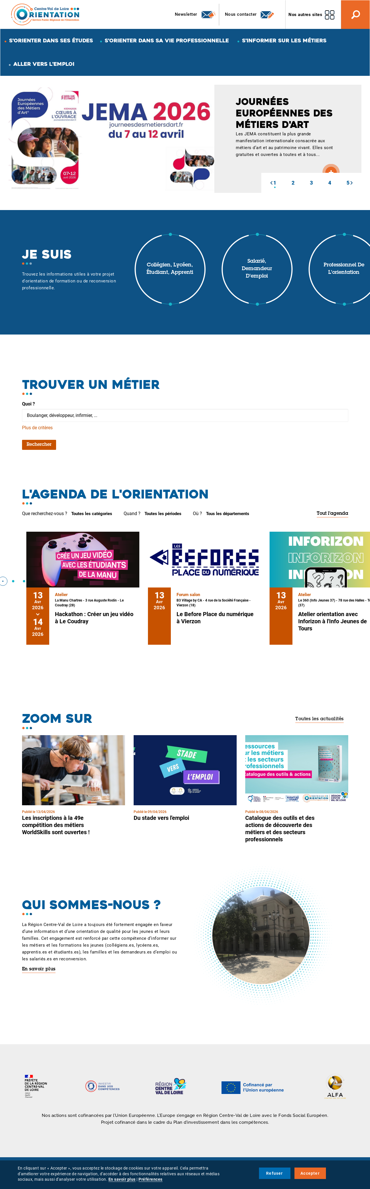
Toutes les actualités (319, 719)
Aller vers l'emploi (43, 64)
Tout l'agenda (332, 513)
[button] (271, 183)
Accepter (310, 1173)
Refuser (274, 1173)
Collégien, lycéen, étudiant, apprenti (170, 269)
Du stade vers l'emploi (161, 817)
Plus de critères (37, 427)
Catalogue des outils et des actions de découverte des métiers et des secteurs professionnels (279, 828)
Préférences (150, 1179)
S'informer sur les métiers (284, 40)
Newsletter (195, 14)
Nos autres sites (305, 14)
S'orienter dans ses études (51, 40)
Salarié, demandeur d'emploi (257, 269)
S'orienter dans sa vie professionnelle (167, 40)
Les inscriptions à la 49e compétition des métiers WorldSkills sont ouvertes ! (56, 825)
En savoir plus (39, 969)
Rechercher (39, 444)
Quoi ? (28, 404)
